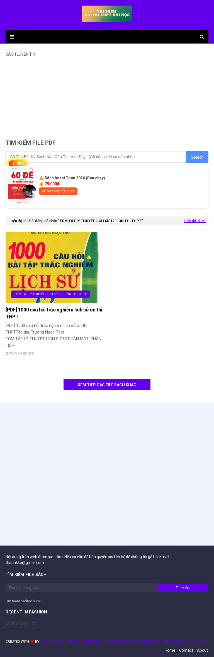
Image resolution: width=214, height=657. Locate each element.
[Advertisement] (107, 95)
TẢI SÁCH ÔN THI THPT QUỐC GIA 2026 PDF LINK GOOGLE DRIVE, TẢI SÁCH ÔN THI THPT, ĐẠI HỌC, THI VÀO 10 (124, 642)
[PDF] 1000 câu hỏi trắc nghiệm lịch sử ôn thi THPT (54, 313)
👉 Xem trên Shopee (58, 191)
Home (170, 650)
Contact (186, 650)
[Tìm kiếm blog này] (82, 588)
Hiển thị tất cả (195, 221)
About (202, 650)
